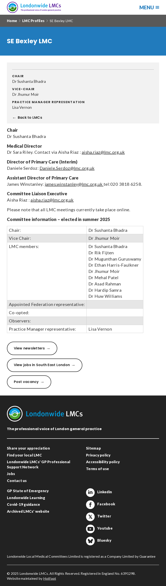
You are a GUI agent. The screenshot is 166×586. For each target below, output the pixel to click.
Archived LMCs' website (28, 511)
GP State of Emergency (28, 490)
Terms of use (97, 468)
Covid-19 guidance (23, 504)
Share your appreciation (28, 448)
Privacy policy (98, 455)
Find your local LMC (24, 455)
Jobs (11, 473)
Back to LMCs (30, 117)
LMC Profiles (33, 21)
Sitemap (93, 448)
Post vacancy (26, 381)
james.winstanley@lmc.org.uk (74, 184)
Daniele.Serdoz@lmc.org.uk (67, 168)
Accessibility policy (103, 462)
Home (12, 21)
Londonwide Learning (26, 497)
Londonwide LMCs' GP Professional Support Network (38, 464)
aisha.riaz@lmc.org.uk (103, 152)
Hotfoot (49, 578)
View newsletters (29, 348)
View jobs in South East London (42, 364)
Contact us (17, 480)
